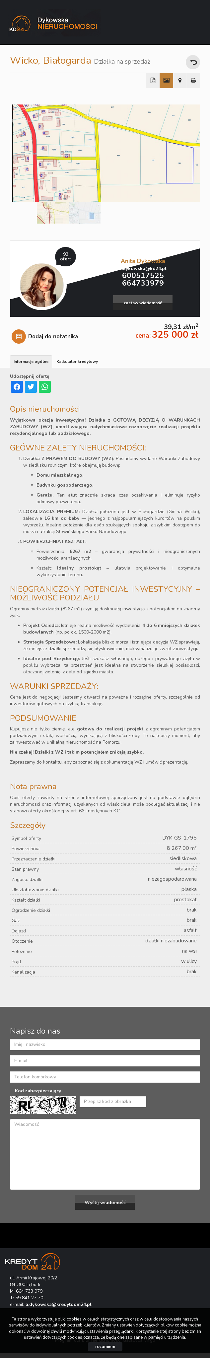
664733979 (143, 283)
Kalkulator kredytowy (77, 361)
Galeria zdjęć (166, 80)
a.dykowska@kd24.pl (143, 268)
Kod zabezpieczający (38, 1091)
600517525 (143, 275)
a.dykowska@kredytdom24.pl (59, 1304)
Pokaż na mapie (180, 80)
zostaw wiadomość (143, 303)
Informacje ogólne (31, 361)
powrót (193, 62)
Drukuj (193, 80)
